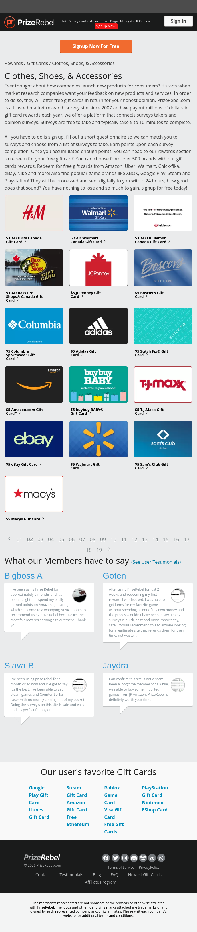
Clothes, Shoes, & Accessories (83, 63)
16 (176, 539)
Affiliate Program (100, 882)
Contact (42, 874)
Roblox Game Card (112, 795)
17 (187, 539)
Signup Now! (106, 26)
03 (40, 539)
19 (99, 549)
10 (113, 539)
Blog (97, 874)
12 (134, 539)
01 (20, 539)
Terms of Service (121, 867)
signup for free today (164, 188)
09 (103, 539)
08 (93, 539)
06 (72, 539)
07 (82, 539)
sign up (56, 137)
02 (30, 539)
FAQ (114, 874)
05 (61, 539)
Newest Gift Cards (145, 874)
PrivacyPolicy (149, 867)
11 (124, 539)
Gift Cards (37, 63)
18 (89, 549)
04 (51, 539)
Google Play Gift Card (38, 795)
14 (155, 539)
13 (145, 539)
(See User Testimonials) (156, 562)
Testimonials (71, 874)
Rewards (14, 63)
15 (166, 539)
